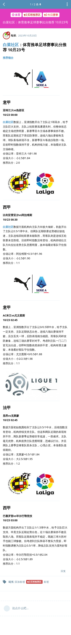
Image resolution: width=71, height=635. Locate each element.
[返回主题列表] (4, 4)
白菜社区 (11, 44)
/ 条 (35, 4)
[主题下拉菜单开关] (67, 4)
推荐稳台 (8, 57)
